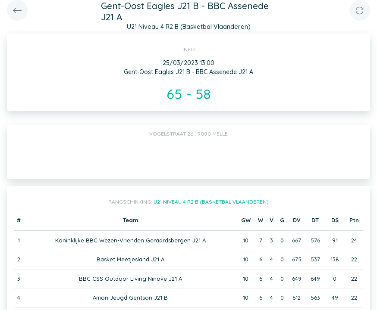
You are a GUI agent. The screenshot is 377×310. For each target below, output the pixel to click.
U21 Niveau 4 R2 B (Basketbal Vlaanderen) (211, 201)
